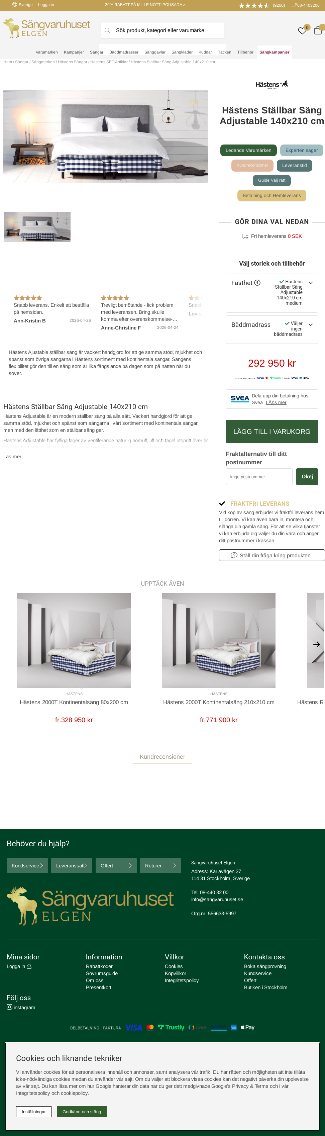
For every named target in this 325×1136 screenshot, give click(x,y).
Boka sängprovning (265, 967)
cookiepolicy (74, 1093)
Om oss (95, 981)
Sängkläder (182, 52)
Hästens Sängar (72, 62)
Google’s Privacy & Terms (239, 1086)
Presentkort (98, 988)
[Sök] (163, 30)
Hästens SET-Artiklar (109, 62)
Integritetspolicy (182, 981)
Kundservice (25, 866)
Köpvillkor (175, 974)
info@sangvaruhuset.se (217, 900)
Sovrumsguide (102, 974)
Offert (107, 866)
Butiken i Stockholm (266, 988)
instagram (21, 1008)
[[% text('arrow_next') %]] (317, 645)
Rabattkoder (99, 967)
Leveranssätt (70, 866)
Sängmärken (43, 62)
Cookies (174, 967)
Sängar (96, 52)
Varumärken (47, 52)
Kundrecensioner (252, 165)
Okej (307, 477)
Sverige (22, 4)
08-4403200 (308, 5)
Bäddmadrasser (123, 52)
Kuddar (205, 52)
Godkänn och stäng (82, 1111)
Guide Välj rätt (272, 180)
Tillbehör (245, 52)
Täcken (224, 52)
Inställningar (34, 1111)
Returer (153, 866)
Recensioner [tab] (19, 778)
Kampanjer (74, 52)
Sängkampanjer (274, 52)
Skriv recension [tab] (298, 778)
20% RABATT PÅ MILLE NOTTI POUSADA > (145, 4)
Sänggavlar (155, 52)
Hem (7, 62)
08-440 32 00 (214, 893)
